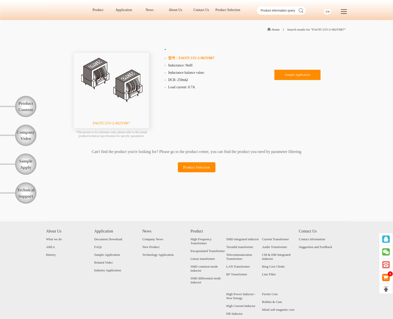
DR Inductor (234, 313)
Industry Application (107, 270)
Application (125, 10)
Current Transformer (275, 239)
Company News (152, 239)
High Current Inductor (240, 306)
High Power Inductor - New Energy (241, 296)
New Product (151, 247)
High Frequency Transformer (201, 241)
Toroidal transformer (239, 247)
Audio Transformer (274, 247)
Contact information (312, 239)
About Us (177, 10)
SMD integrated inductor (242, 239)
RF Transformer (236, 274)
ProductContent (25, 106)
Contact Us (202, 10)
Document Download (108, 239)
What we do (54, 239)
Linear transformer (203, 259)
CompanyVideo (26, 135)
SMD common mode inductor (204, 268)
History (51, 255)
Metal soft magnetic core (278, 309)
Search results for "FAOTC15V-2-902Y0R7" (316, 29)
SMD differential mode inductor (206, 280)
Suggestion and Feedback (315, 247)
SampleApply (26, 164)
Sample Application (297, 75)
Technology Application (158, 255)
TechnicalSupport (25, 193)
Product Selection (227, 10)
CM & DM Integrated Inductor (276, 257)
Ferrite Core (270, 294)
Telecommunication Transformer (239, 257)
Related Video (103, 262)
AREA (50, 247)
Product (100, 10)
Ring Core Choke (273, 266)
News (151, 10)
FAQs (98, 247)
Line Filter (269, 274)
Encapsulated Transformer (208, 251)
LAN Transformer (238, 266)
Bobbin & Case (272, 302)
